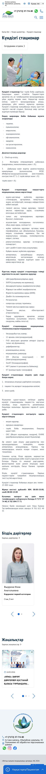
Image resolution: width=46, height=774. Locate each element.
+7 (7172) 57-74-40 (23, 11)
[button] (12, 614)
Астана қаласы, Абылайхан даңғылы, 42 (12, 3)
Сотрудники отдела (15, 46)
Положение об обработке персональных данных (24, 743)
